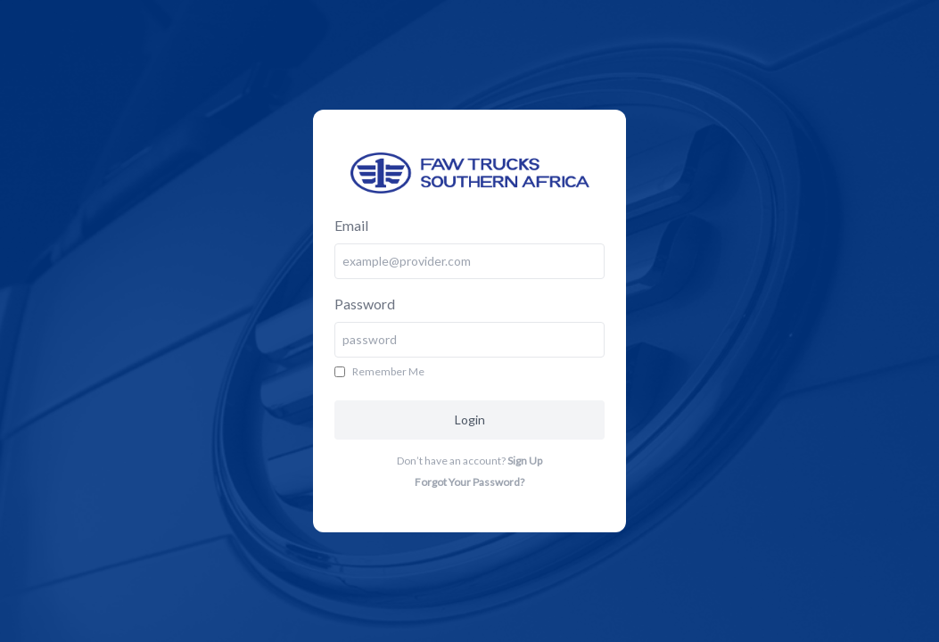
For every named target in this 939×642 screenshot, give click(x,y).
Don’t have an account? (469, 460)
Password (364, 303)
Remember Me (388, 371)
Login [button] (470, 419)
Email (351, 225)
